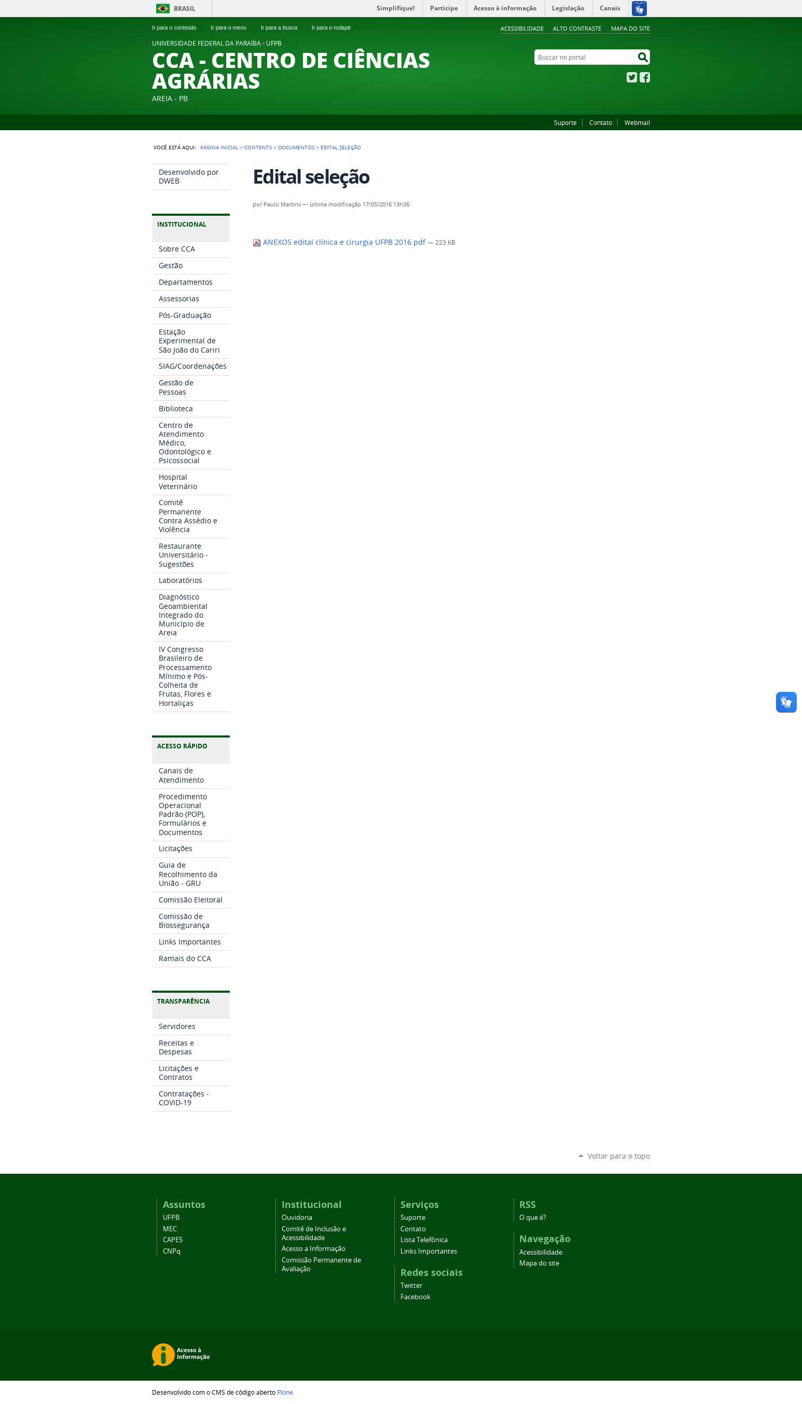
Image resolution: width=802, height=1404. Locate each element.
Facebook (645, 77)
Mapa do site (630, 28)
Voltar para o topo (619, 1156)
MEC (170, 1229)
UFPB (171, 1217)
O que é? (532, 1217)
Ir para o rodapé (335, 27)
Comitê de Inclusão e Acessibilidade (314, 1233)
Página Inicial (219, 147)
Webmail (637, 122)
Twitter (632, 77)
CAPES (173, 1239)
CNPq (172, 1251)
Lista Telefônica (424, 1239)
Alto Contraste (577, 28)
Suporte (565, 122)
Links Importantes (428, 1251)
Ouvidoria (297, 1217)
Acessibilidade (522, 28)
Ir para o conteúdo (178, 27)
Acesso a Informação (313, 1248)
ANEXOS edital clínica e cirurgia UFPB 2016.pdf (340, 242)
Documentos (296, 147)
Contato (600, 122)
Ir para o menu (233, 27)
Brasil (185, 8)
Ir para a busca (283, 27)
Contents (258, 147)
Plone (285, 1392)
